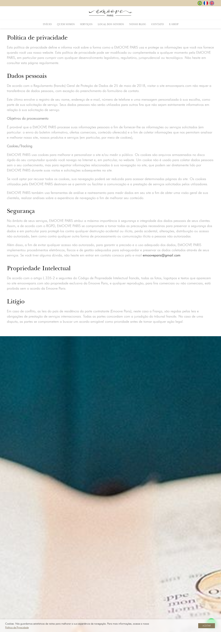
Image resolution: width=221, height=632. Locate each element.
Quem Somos (66, 24)
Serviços (86, 24)
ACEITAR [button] (207, 625)
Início (47, 24)
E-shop (173, 24)
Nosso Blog (137, 24)
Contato (157, 24)
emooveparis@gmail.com (161, 257)
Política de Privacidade (17, 627)
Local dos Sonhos (111, 24)
